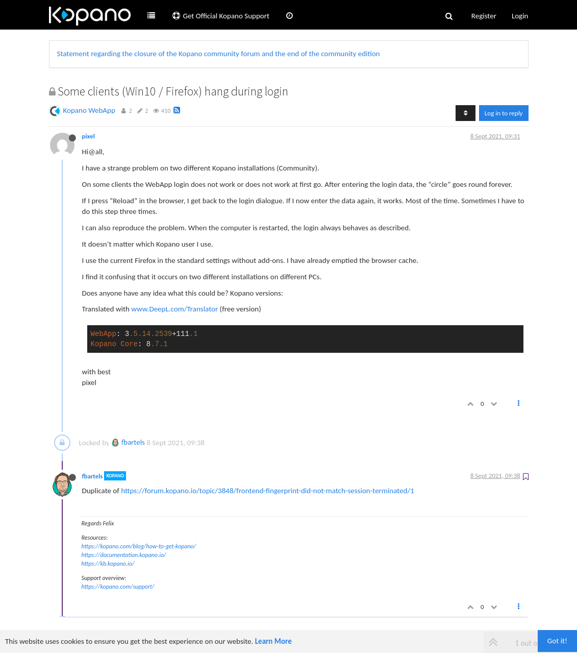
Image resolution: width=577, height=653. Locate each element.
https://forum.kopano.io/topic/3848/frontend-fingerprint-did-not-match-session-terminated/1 (267, 490)
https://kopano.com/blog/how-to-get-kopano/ (139, 546)
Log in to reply (504, 113)
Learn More (273, 641)
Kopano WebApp (89, 110)
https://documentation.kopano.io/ (124, 555)
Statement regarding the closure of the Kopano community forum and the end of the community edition (218, 53)
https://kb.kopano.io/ (108, 563)
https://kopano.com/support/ (118, 586)
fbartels (128, 442)
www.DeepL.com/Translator (174, 308)
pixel (88, 136)
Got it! (557, 640)
